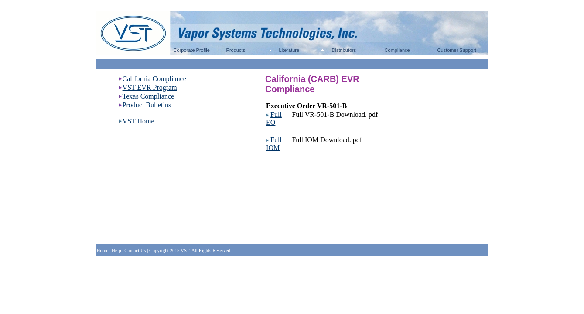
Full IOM (274, 143)
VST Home (138, 121)
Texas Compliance (148, 96)
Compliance (396, 50)
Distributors (342, 50)
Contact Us (135, 250)
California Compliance (154, 78)
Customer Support (455, 50)
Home (103, 250)
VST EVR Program (150, 87)
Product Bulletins (147, 105)
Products (235, 50)
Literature (288, 50)
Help (116, 250)
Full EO (274, 118)
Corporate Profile (190, 50)
